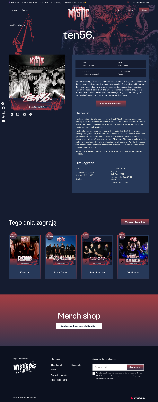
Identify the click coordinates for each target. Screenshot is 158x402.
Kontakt (25, 10)
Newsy (14, 10)
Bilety (144, 10)
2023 (52, 380)
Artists (16, 25)
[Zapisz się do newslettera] (128, 2)
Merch (130, 10)
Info (120, 10)
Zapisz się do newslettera (140, 2)
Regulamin (76, 365)
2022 (59, 380)
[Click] (13, 262)
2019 (65, 380)
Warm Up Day (13, 236)
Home (11, 25)
